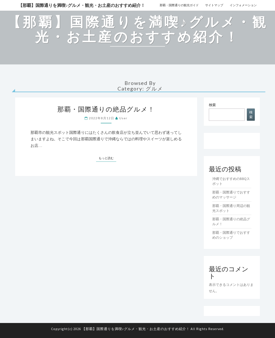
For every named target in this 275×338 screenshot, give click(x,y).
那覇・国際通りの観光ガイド (179, 5)
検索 (212, 105)
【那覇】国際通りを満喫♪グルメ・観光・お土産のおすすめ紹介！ (81, 5)
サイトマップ (214, 5)
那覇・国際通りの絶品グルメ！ (106, 109)
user (123, 118)
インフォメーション (243, 5)
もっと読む (107, 158)
